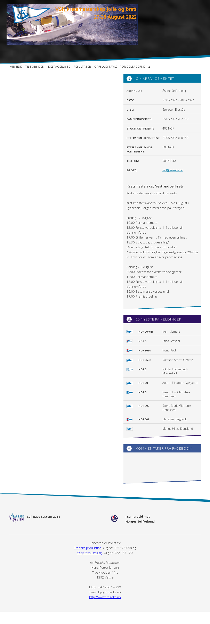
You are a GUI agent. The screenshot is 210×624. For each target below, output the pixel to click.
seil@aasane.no (172, 170)
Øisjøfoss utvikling (89, 553)
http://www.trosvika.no (105, 597)
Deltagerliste (59, 66)
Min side (16, 66)
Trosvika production (88, 548)
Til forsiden (35, 66)
